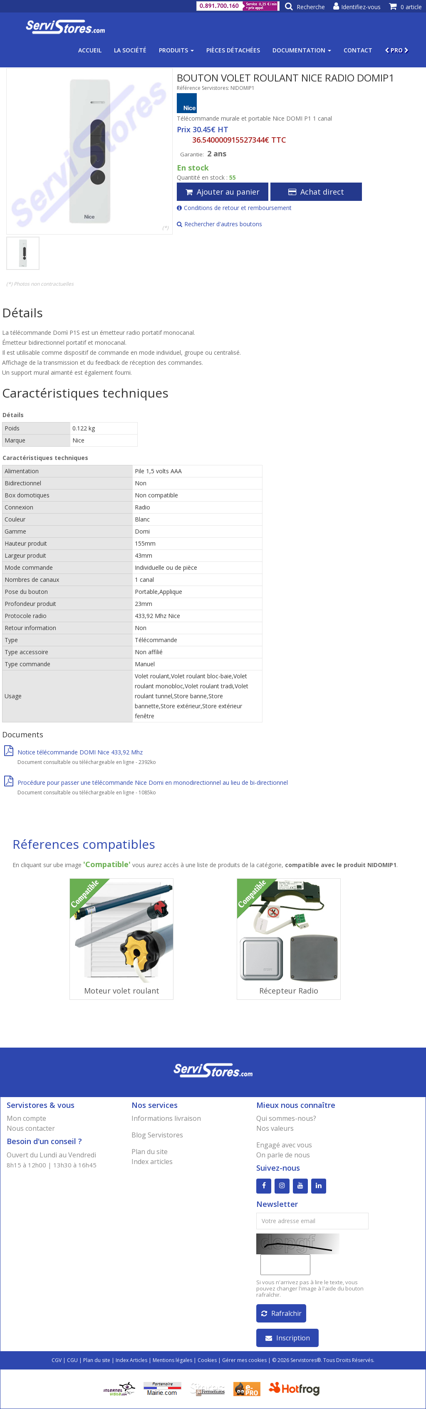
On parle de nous (283, 1154)
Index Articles (131, 1360)
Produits (176, 50)
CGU (72, 1360)
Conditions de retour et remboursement (234, 208)
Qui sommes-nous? (286, 1118)
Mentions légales (172, 1360)
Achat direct (316, 192)
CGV (57, 1360)
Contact (358, 50)
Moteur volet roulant (121, 991)
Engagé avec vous (284, 1144)
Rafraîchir (281, 1313)
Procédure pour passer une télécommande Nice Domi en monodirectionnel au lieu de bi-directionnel (146, 782)
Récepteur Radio (288, 991)
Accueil (90, 50)
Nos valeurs (275, 1128)
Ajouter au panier (223, 192)
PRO (397, 50)
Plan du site (149, 1151)
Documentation (301, 50)
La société (130, 50)
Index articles (152, 1161)
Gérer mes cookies (244, 1360)
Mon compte (26, 1118)
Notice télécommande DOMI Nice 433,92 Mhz (73, 752)
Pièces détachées (233, 50)
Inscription (287, 1337)
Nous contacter (31, 1128)
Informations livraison (166, 1118)
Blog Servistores (157, 1135)
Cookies (207, 1360)
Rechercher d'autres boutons (219, 224)
